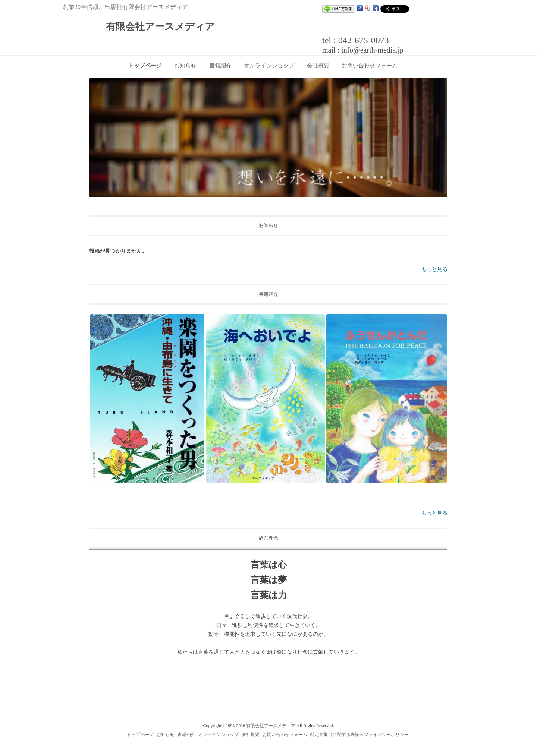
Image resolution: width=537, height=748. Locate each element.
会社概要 (318, 66)
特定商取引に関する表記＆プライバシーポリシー (359, 734)
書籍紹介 (220, 66)
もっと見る (434, 269)
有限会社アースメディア (160, 26)
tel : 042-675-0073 (355, 40)
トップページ (145, 66)
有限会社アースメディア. (271, 725)
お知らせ (185, 66)
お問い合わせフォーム (370, 66)
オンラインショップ (269, 66)
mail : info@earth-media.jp (362, 50)
